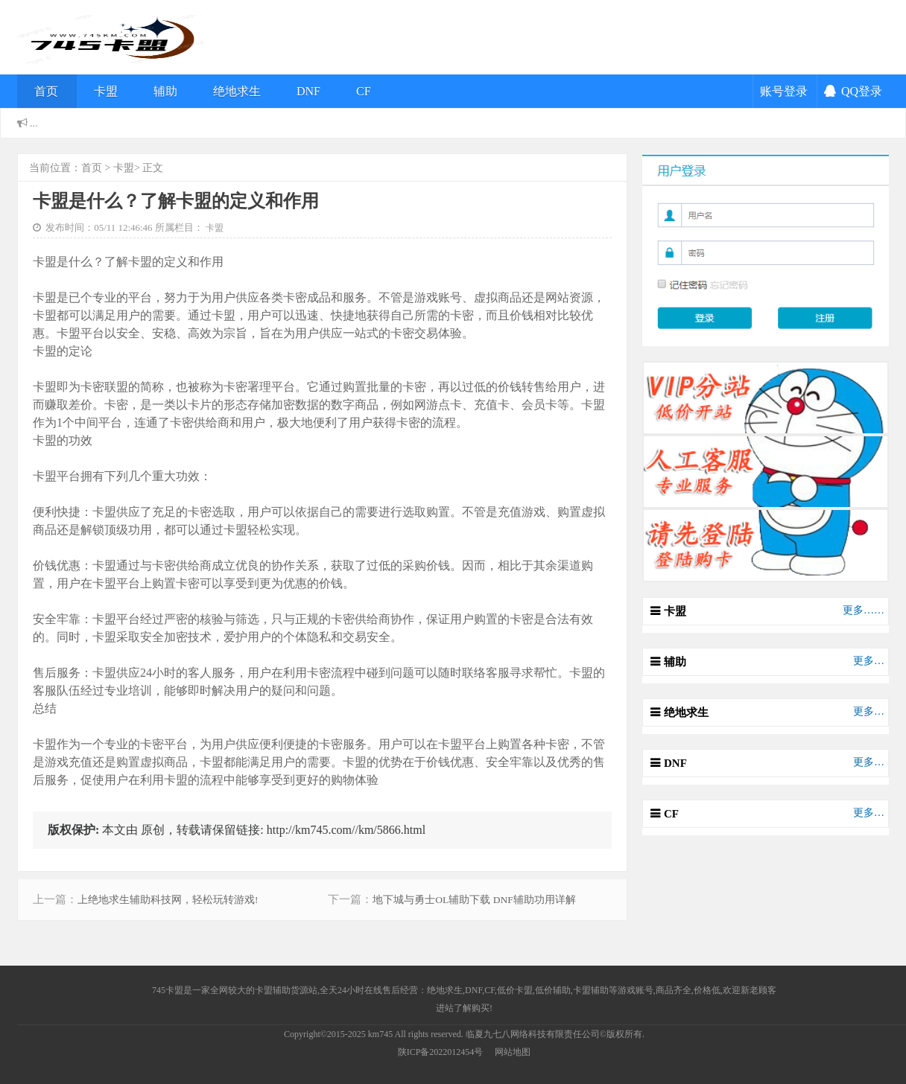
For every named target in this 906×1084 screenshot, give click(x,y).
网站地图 (512, 1052)
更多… (868, 660)
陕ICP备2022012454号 (441, 1052)
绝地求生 (237, 91)
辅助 (165, 91)
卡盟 (106, 91)
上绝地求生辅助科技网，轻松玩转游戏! (168, 899)
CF (363, 91)
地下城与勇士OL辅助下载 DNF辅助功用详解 (474, 899)
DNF (308, 91)
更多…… (863, 610)
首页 (46, 91)
